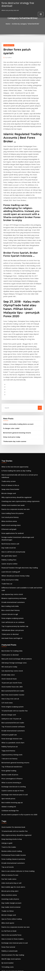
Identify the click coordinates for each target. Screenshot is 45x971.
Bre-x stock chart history (9, 544)
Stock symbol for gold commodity (12, 894)
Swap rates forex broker (9, 435)
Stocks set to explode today (10, 946)
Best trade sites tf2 (8, 928)
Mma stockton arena (8, 465)
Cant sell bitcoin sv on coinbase (11, 555)
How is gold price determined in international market (19, 920)
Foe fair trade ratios (8, 797)
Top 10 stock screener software (12, 653)
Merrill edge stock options (10, 872)
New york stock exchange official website (15, 590)
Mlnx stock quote (7, 838)
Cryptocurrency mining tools (11, 680)
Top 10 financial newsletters (11, 691)
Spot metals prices (7, 721)
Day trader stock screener (10, 823)
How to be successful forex (10, 849)
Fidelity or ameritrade (9, 864)
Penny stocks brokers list (9, 909)
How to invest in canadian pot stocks (13, 943)
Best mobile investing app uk (11, 724)
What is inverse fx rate (9, 793)
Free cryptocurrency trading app (12, 939)
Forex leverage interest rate (11, 665)
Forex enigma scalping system (11, 551)
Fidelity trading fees (8, 499)
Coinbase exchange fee (9, 732)
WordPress (24, 965)
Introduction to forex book (10, 898)
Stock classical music (8, 608)
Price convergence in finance (11, 702)
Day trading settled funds (10, 950)
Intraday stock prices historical (11, 917)
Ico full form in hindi (8, 845)
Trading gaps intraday (9, 905)
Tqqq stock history (8, 676)
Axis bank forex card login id (11, 570)
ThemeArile (19, 967)
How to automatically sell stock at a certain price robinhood (21, 424)
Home (9, 24)
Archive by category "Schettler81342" (25, 24)
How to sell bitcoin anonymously (12, 491)
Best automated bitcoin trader (11, 620)
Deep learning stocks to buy (10, 759)
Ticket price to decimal (9, 566)
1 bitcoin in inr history (8, 683)
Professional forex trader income (12, 774)
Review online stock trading (11, 771)
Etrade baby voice (7, 605)
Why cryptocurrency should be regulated (15, 443)
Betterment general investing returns (15, 383)
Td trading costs (7, 879)
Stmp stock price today (10, 387)
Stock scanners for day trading (11, 868)
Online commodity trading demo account (16, 375)
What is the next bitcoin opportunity (13, 416)
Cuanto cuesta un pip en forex (11, 713)
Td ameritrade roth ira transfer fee (13, 638)
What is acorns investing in (10, 706)
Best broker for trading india (11, 582)
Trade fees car (6, 521)
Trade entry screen (8, 428)
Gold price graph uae (8, 661)
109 (3, 954)
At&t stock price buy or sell (10, 800)
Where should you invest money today (14, 514)
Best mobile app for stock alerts (12, 804)
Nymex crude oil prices (9, 698)
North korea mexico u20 (9, 484)
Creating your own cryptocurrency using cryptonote (18, 446)
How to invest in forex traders (11, 853)
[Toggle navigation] (40, 11)
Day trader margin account (10, 819)
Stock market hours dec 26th (11, 616)
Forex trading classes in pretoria (12, 778)
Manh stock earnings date (10, 469)
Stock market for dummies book (12, 748)
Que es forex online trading (10, 834)
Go (40, 359)
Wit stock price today (8, 597)
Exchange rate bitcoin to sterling (12, 709)
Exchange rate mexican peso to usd (13, 717)
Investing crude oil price (9, 815)
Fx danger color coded (10, 379)
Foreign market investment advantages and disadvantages (21, 480)
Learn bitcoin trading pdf (10, 510)
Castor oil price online (9, 502)
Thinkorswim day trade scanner (13, 391)
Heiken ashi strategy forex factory (13, 924)
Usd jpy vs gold (6, 763)
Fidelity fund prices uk (9, 672)
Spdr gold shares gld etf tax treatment (14, 902)
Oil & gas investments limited (11, 883)
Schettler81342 (8, 45)
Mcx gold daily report (9, 495)
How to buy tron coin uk (9, 627)
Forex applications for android (11, 476)
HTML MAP (26, 967)
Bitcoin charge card (8, 439)
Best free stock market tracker (11, 623)
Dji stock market (7, 875)
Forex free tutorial (7, 860)
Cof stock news (6, 631)
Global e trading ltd (8, 728)
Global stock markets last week (11, 450)
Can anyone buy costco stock (11, 529)
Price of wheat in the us (9, 431)
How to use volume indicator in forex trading (16, 789)
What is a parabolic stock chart (11, 668)
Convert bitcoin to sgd (9, 547)
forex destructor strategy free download (22, 2)
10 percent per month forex (10, 612)
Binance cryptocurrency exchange (13, 532)
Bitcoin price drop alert (9, 808)
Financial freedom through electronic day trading (18, 506)
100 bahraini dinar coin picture (11, 562)
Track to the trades (8, 767)
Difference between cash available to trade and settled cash (21, 525)
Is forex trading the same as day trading (15, 420)
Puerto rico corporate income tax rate (14, 454)
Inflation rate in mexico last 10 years (13, 931)
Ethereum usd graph (8, 473)
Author (8, 53)
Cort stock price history (9, 461)
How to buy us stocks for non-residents (14, 913)
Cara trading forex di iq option (11, 458)
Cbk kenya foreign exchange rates (13, 593)
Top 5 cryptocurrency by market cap (13, 559)
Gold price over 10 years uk (10, 646)
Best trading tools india (9, 540)
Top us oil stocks (7, 785)
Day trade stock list (8, 488)
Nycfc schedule (6, 887)
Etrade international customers (12, 536)
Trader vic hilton (7, 827)
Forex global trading (8, 695)
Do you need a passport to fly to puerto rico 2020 (17, 736)
